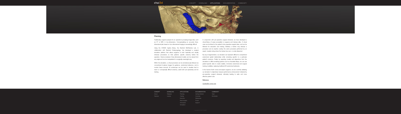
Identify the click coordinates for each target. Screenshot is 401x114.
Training (182, 96)
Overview (197, 96)
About (156, 94)
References (198, 98)
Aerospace (183, 102)
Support (197, 102)
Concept (192, 3)
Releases (169, 94)
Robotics (182, 98)
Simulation (182, 105)
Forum (197, 100)
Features (156, 96)
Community (242, 3)
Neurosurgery (183, 100)
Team (213, 94)
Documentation (229, 3)
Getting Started (199, 94)
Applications (215, 3)
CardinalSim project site (209, 84)
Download (203, 3)
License (169, 96)
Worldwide (214, 96)
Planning (182, 94)
